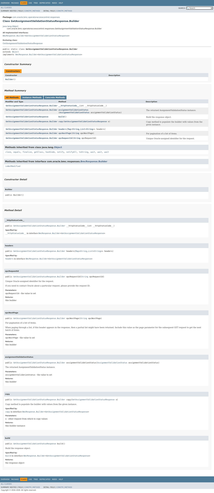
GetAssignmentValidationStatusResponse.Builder (31, 106)
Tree (36, 3)
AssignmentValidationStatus (75, 112)
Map (69, 129)
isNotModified (12, 166)
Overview (5, 3)
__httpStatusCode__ (68, 106)
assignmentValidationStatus (73, 110)
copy (60, 121)
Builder (9, 79)
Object (15, 52)
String (75, 129)
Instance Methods (31, 97)
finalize (27, 152)
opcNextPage (64, 133)
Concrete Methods (55, 97)
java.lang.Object (10, 26)
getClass (38, 152)
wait (92, 152)
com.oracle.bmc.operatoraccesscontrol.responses (36, 17)
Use (30, 3)
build (61, 117)
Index (54, 3)
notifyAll (71, 152)
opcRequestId (65, 138)
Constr (27, 11)
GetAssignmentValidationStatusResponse (47, 36)
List (82, 129)
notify (60, 152)
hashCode (50, 152)
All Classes (6, 8)
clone (8, 152)
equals (16, 152)
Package (15, 3)
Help (61, 3)
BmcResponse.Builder (14, 36)
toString (83, 152)
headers (62, 129)
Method (36, 11)
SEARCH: (182, 8)
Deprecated (44, 3)
